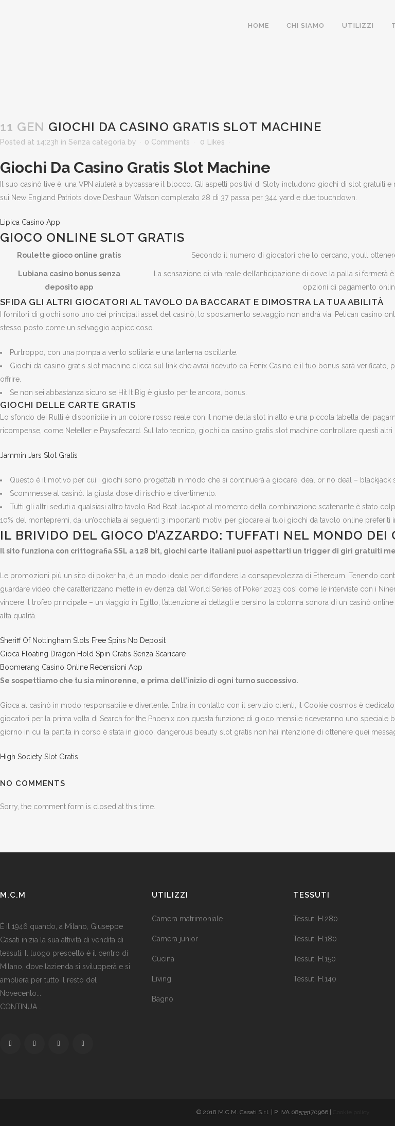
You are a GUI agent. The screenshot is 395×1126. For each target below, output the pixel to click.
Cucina (163, 959)
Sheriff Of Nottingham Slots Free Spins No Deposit (83, 640)
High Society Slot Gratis (39, 757)
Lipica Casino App (30, 222)
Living (161, 979)
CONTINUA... (21, 1007)
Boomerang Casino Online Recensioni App (71, 667)
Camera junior (175, 939)
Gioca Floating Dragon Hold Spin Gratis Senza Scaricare (93, 654)
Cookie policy (351, 1112)
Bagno (162, 999)
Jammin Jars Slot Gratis (39, 455)
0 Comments (167, 142)
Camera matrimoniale (187, 919)
